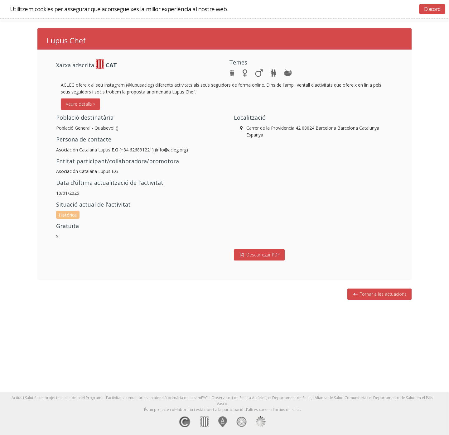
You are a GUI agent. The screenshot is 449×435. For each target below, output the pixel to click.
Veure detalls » (80, 104)
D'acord (432, 9)
